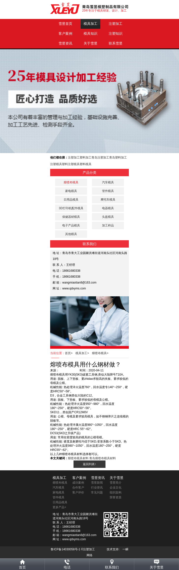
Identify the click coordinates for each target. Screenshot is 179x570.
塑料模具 (85, 164)
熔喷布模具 (60, 482)
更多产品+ (59, 507)
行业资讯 (97, 487)
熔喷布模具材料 (78, 458)
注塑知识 (115, 33)
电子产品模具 (71, 225)
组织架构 (115, 492)
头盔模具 (108, 217)
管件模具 (108, 191)
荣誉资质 (115, 497)
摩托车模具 (108, 199)
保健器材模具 (71, 217)
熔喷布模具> (101, 353)
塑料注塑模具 (71, 164)
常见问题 (97, 492)
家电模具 (71, 191)
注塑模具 (56, 164)
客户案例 (65, 33)
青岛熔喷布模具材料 (102, 458)
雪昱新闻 (97, 482)
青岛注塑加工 (100, 157)
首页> (70, 353)
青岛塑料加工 (118, 157)
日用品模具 (71, 199)
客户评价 (78, 492)
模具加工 (90, 24)
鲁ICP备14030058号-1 (65, 549)
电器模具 (108, 208)
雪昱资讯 (65, 43)
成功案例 (78, 482)
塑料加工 (85, 157)
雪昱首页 (65, 24)
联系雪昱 (115, 43)
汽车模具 (108, 182)
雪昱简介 (115, 482)
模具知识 (90, 33)
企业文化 (115, 487)
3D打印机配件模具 (71, 208)
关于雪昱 (90, 43)
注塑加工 (115, 24)
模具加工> (83, 353)
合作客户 (78, 487)
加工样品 (108, 225)
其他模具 (71, 234)
